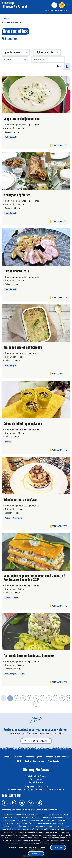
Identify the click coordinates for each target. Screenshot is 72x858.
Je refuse (58, 847)
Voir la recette (59, 145)
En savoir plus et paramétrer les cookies (27, 847)
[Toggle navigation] (69, 6)
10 (68, 698)
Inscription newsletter (36, 741)
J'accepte (36, 854)
